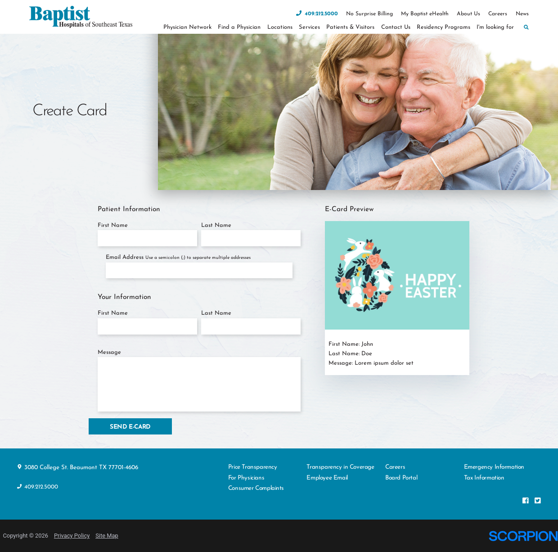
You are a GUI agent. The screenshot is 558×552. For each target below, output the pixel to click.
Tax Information (484, 478)
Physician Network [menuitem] (187, 27)
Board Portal (401, 478)
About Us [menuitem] (468, 14)
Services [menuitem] (309, 27)
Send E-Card (130, 427)
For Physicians (246, 478)
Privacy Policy (72, 535)
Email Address (178, 257)
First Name (113, 225)
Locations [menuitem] (279, 27)
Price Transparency (252, 467)
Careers (395, 467)
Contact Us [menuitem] (395, 27)
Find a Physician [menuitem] (239, 27)
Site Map (106, 535)
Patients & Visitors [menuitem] (350, 27)
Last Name (216, 225)
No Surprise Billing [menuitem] (369, 14)
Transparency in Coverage (340, 467)
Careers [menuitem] (497, 14)
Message (109, 352)
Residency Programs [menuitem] (443, 27)
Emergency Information (494, 467)
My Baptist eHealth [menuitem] (425, 14)
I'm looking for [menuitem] (495, 27)
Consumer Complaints (256, 488)
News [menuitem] (522, 14)
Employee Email (326, 478)
